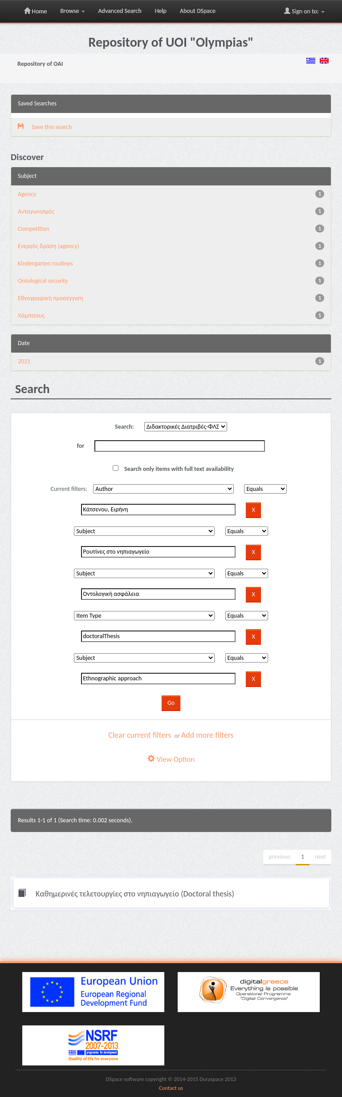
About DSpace (198, 11)
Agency (27, 194)
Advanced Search (120, 11)
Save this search (45, 127)
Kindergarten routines (45, 263)
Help (161, 11)
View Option (171, 759)
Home (35, 11)
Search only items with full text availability (173, 469)
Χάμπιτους (31, 315)
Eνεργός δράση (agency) (48, 246)
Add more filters (207, 735)
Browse (72, 11)
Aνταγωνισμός (36, 211)
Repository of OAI (40, 64)
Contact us (171, 1088)
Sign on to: (304, 11)
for (81, 446)
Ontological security (43, 281)
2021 (24, 361)
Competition (33, 229)
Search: (124, 426)
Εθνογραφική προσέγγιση (50, 298)
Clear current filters (139, 735)
